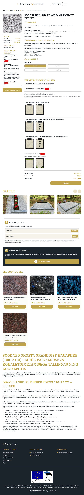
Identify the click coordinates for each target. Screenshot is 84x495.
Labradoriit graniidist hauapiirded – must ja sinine (40, 296)
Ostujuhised (6, 455)
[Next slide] (79, 187)
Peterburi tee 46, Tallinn (64, 452)
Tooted (11, 10)
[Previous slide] (75, 187)
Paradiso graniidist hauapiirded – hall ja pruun (14, 296)
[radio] (31, 66)
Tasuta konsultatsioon (12, 89)
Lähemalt (15, 304)
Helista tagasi (71, 4)
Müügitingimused (8, 457)
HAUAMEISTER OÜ (33, 491)
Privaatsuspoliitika (8, 452)
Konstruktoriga (7, 460)
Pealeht (5, 10)
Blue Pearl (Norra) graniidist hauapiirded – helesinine (67, 296)
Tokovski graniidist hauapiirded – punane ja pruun (15, 336)
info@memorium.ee (36, 452)
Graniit (17, 10)
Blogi (4, 462)
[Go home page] (9, 4)
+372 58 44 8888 (35, 455)
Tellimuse (72, 179)
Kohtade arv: (28, 62)
